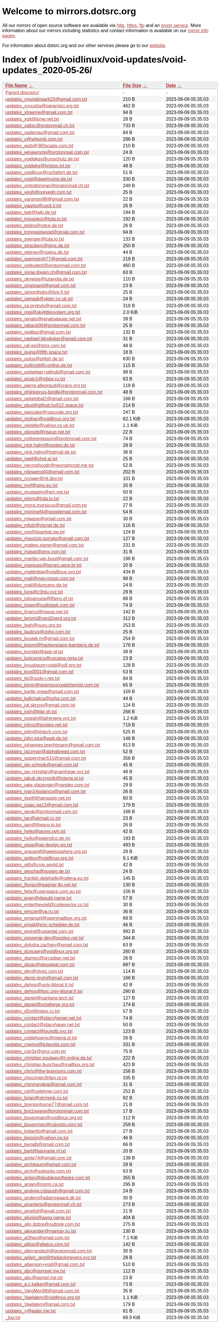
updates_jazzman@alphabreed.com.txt (45, 751)
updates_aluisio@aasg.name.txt (38, 1217)
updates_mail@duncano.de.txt (36, 585)
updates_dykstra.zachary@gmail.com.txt (46, 944)
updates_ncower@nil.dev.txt (34, 478)
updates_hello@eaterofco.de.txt (37, 838)
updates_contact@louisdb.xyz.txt (38, 1031)
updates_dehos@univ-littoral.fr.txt (39, 984)
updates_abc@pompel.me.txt (35, 1271)
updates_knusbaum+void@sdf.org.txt (43, 665)
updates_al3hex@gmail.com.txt (37, 1237)
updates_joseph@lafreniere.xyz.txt (40, 718)
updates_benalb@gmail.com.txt (37, 1144)
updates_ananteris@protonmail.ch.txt (43, 1204)
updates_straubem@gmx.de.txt (37, 245)
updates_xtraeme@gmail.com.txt (38, 112)
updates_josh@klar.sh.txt (31, 711)
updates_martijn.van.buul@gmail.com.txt (46, 558)
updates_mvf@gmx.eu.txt (31, 485)
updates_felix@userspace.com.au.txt (43, 891)
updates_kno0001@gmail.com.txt (39, 671)
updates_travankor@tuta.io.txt (36, 219)
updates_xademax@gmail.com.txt (39, 132)
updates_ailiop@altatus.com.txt (37, 1244)
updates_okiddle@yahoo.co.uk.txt (39, 425)
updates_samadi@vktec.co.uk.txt (39, 298)
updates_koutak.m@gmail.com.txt (39, 638)
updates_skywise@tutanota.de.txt (39, 279)
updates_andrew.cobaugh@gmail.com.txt (47, 1190)
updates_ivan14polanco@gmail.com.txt (45, 791)
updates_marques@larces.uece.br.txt (43, 565)
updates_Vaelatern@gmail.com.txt (40, 1304)
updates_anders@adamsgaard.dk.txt (43, 1197)
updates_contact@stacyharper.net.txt (43, 1018)
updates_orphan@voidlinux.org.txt (40, 418)
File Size (132, 85)
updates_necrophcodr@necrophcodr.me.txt (49, 465)
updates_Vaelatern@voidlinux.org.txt (42, 1297)
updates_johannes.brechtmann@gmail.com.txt (52, 745)
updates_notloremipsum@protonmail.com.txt (51, 438)
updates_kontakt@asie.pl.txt (34, 651)
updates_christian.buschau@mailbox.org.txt (50, 1064)
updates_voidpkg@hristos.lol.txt (37, 165)
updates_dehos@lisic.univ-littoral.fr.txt (43, 991)
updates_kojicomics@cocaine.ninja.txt (44, 658)
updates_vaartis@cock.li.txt (33, 205)
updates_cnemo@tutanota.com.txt (40, 1044)
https (132, 25)
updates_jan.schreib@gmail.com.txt (41, 764)
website (157, 45)
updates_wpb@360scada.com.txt (39, 145)
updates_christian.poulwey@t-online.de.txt (48, 1058)
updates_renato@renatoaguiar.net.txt (43, 318)
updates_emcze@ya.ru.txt (32, 911)
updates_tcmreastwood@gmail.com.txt (45, 232)
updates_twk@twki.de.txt (30, 212)
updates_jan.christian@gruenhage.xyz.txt (47, 771)
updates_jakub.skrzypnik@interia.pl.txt (44, 778)
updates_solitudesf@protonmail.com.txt (45, 265)
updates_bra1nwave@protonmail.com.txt (47, 1111)
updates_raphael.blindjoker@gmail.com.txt (48, 338)
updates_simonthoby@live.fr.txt (37, 292)
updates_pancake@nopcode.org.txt (41, 412)
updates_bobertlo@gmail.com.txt (38, 1131)
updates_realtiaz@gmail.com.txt (38, 332)
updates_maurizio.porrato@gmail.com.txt (47, 538)
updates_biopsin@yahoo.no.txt (36, 1137)
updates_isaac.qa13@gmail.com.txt (41, 805)
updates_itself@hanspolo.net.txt (38, 798)
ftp (141, 25)
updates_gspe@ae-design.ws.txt (38, 844)
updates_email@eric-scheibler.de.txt (42, 924)
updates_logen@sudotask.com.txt (39, 605)
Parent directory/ (22, 92)
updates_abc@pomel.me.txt (33, 1277)
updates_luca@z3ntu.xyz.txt (34, 591)
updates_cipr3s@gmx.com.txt (35, 1051)
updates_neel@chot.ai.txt (31, 458)
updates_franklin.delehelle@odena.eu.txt (47, 878)
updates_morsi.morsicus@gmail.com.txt (46, 505)
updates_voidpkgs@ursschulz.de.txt (42, 158)
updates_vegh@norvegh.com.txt (38, 192)
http (120, 25)
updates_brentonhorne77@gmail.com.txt (46, 1104)
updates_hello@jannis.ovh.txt (35, 831)
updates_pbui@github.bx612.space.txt (44, 405)
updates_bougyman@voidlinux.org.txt (43, 1117)
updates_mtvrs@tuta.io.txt (32, 498)
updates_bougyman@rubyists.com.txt (43, 1124)
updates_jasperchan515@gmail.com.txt (45, 758)
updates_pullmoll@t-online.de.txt (38, 365)
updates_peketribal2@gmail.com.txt (41, 398)
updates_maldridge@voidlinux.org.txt (43, 571)
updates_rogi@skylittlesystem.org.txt (42, 312)
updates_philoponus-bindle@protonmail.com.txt (53, 392)
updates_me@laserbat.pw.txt (35, 531)
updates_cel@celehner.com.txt (36, 1091)
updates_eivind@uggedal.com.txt (39, 931)
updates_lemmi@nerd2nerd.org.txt (40, 618)
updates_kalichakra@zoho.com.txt (40, 698)
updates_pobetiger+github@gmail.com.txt (47, 372)
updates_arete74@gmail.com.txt (38, 1157)
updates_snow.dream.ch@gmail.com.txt (46, 272)
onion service (174, 25)
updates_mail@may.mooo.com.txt (39, 578)
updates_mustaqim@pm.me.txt (37, 492)
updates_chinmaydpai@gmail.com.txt (43, 1084)
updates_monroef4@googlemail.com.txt (46, 511)
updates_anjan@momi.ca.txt (34, 1184)
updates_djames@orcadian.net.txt (40, 958)
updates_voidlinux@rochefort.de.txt (41, 172)
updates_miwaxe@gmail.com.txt (38, 518)
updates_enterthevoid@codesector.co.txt (47, 904)
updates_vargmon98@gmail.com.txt (42, 199)
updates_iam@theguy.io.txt (33, 824)
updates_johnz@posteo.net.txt (36, 724)
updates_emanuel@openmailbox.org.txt (46, 918)
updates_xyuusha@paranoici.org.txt (42, 105)
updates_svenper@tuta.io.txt (34, 239)
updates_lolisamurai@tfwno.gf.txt (39, 598)
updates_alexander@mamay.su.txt (40, 1231)
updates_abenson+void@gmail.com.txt (45, 1264)
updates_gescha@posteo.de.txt (37, 871)
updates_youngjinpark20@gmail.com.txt (46, 99)
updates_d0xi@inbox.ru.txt (32, 1011)
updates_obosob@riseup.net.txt (37, 432)
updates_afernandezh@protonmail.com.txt (48, 1250)
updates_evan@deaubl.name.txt (38, 898)
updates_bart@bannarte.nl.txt (35, 1151)
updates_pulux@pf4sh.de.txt (34, 358)
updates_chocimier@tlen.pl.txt (36, 1077)
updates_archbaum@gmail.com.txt (40, 1164)
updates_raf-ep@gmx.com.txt (35, 345)
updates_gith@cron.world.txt (34, 864)
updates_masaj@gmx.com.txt (35, 551)
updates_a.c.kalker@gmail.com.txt (40, 1284)
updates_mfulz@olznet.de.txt (35, 525)
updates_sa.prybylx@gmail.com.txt (40, 305)
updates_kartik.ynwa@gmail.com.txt (42, 691)
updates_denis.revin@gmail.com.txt (41, 977)
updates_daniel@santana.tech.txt (39, 998)
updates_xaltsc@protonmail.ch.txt (39, 125)
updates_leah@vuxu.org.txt (33, 625)
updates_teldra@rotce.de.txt (34, 225)
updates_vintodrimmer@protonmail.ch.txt (47, 185)
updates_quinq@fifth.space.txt (36, 352)
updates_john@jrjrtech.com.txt (36, 731)
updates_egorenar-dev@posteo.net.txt (44, 938)
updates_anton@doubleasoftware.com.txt (47, 1177)
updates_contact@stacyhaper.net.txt (42, 1024)
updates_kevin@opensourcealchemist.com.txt (52, 685)
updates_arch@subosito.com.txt (38, 1171)
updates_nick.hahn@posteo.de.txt (40, 445)
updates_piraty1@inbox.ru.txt (35, 378)
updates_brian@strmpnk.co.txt (36, 1097)
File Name (16, 85)
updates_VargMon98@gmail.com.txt (42, 1290)
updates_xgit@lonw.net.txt (32, 119)
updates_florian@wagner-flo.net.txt (40, 884)
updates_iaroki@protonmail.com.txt (41, 811)
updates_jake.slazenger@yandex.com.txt (47, 784)
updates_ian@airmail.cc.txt (32, 818)
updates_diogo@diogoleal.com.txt (39, 964)
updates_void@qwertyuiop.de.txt (38, 179)
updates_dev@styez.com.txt (34, 971)
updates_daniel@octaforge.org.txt (39, 1004)
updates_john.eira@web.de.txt (36, 738)
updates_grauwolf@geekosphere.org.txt (46, 851)
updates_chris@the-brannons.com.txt (43, 1071)
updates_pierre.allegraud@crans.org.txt (45, 385)
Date (171, 85)
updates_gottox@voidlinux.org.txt (39, 858)
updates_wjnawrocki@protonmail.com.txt (47, 152)
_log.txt (12, 1317)
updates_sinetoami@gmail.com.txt (40, 285)
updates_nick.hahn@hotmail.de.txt (40, 452)
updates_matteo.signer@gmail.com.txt (44, 545)
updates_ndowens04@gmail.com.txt (42, 471)
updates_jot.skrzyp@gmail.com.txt (40, 705)
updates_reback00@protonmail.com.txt (45, 325)
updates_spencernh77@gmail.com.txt (43, 258)
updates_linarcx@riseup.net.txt (36, 611)
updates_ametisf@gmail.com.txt (38, 1211)
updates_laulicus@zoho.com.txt (37, 631)
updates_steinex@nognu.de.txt (37, 252)
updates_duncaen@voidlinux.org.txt (41, 951)
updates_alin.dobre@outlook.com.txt (42, 1224)
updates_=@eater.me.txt (30, 1310)
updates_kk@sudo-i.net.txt (32, 678)
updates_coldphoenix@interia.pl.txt (41, 1037)
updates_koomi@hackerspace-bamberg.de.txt (52, 645)
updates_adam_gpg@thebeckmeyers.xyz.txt (50, 1257)
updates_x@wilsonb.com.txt (33, 139)
